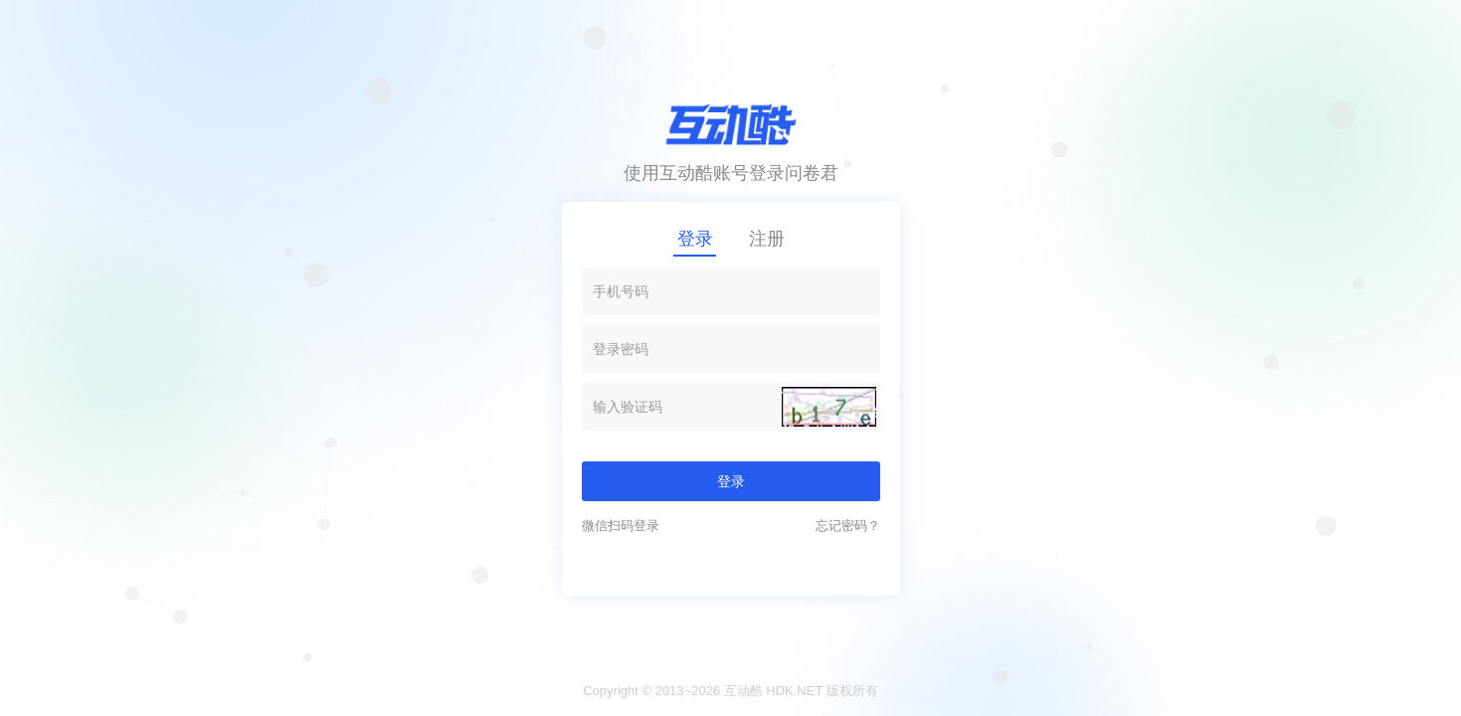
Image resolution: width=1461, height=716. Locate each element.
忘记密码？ (848, 525)
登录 (695, 239)
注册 (767, 239)
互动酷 (743, 690)
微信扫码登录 (620, 525)
